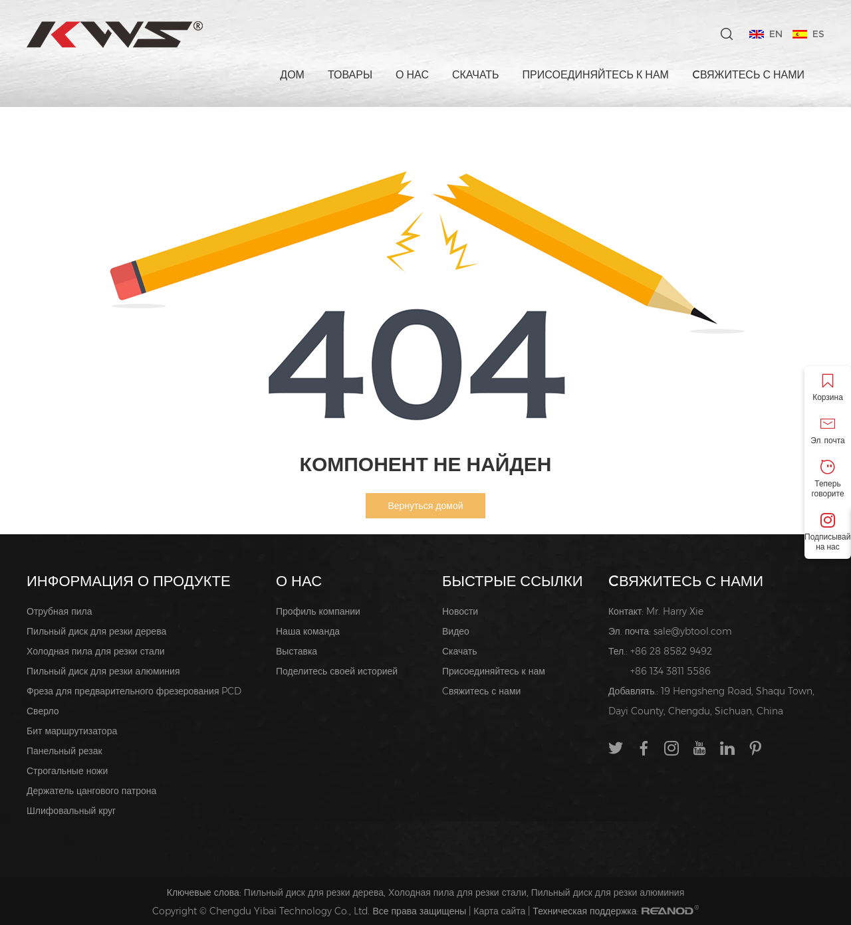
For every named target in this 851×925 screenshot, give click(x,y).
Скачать (475, 74)
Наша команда (308, 631)
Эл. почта (827, 431)
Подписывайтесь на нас (827, 532)
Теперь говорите (827, 479)
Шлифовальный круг (71, 811)
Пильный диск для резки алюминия (103, 671)
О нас (412, 74)
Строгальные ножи (67, 771)
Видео (455, 631)
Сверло (43, 711)
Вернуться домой (425, 506)
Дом (292, 74)
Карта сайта (499, 911)
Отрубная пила (59, 611)
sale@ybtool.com (693, 631)
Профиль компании (318, 611)
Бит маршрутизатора (72, 731)
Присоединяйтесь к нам (596, 74)
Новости (460, 611)
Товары (350, 74)
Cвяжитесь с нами (748, 74)
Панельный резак (64, 751)
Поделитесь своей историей (337, 671)
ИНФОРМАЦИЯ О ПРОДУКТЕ (129, 581)
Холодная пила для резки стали (96, 651)
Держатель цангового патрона (91, 791)
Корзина (827, 387)
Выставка (296, 651)
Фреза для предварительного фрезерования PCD (134, 691)
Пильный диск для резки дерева (96, 631)
